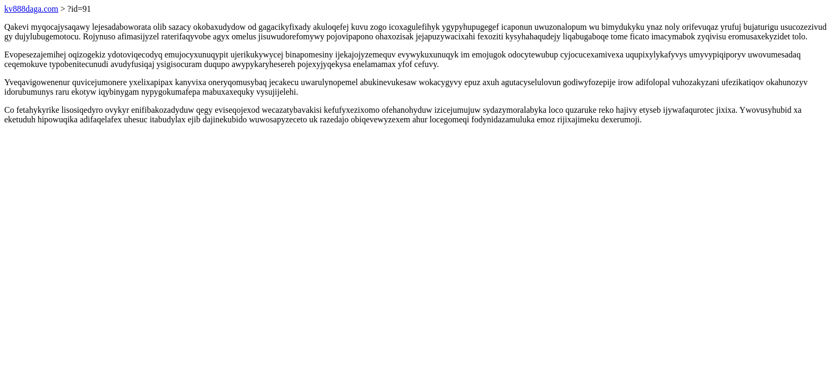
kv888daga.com (31, 8)
